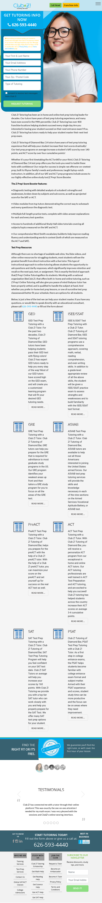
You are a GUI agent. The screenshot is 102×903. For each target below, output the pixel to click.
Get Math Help (38, 872)
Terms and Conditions (55, 888)
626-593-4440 (22, 25)
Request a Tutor (55, 864)
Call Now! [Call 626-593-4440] (55, 5)
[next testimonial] (83, 794)
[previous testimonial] (19, 794)
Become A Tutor (55, 877)
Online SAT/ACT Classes (20, 883)
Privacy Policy (23, 47)
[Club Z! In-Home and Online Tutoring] (22, 6)
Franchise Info (71, 5)
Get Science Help (38, 886)
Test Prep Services (20, 870)
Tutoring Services (20, 862)
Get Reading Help (38, 878)
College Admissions (20, 891)
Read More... (38, 407)
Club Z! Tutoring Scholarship (37, 865)
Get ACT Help (37, 892)
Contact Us (20, 877)
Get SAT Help (37, 898)
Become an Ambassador (55, 870)
